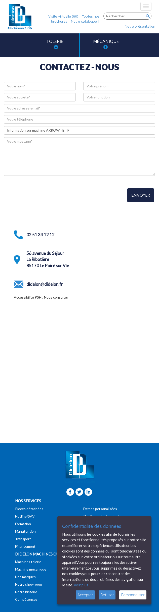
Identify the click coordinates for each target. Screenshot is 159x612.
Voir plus (81, 585)
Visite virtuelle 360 (63, 16)
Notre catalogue (84, 21)
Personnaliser (133, 594)
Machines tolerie (28, 562)
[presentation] (42, 195)
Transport (23, 539)
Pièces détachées (29, 509)
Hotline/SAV (25, 516)
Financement (25, 546)
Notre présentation (140, 26)
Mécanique (106, 44)
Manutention (25, 531)
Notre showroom (28, 584)
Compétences (26, 599)
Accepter (85, 594)
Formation (23, 524)
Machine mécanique (30, 569)
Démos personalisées (100, 509)
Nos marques (25, 577)
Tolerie (54, 44)
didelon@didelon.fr (44, 284)
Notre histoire (26, 592)
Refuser (107, 594)
